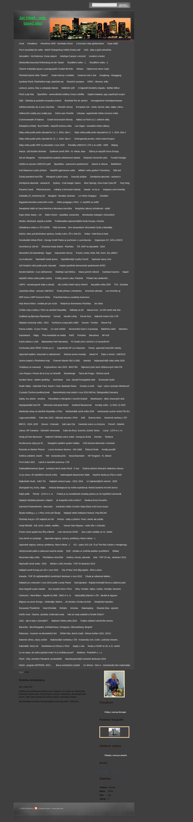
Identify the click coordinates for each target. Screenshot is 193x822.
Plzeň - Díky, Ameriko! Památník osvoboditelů (40, 659)
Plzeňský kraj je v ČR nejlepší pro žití (36, 519)
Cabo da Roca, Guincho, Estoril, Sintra (81, 430)
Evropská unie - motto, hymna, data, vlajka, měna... (100, 107)
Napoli (126, 272)
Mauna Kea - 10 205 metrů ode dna (103, 310)
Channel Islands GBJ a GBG (66, 360)
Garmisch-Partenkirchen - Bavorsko (36, 506)
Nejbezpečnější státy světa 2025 (109, 360)
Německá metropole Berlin (56, 405)
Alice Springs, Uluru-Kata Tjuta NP (100, 183)
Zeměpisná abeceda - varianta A (105, 176)
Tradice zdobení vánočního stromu (96, 621)
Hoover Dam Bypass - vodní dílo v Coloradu (84, 525)
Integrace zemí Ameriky (114, 189)
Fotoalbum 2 (114, 739)
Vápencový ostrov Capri (98, 69)
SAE (83, 417)
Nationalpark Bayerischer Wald (75, 475)
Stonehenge (69, 373)
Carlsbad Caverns (110, 272)
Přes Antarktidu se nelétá (54, 335)
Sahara (79, 69)
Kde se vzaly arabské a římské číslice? (86, 614)
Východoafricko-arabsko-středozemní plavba (59, 158)
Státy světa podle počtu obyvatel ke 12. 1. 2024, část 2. (100, 132)
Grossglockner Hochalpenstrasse (106, 100)
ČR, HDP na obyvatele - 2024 (91, 246)
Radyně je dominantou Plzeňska (75, 303)
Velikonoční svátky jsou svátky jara (35, 113)
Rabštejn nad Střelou (65, 272)
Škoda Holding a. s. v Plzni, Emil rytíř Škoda (39, 513)
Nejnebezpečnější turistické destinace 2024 (85, 659)
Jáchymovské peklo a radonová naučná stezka (41, 551)
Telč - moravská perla (55, 456)
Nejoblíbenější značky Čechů (74, 259)
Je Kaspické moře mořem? (68, 500)
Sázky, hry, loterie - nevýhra (32, 399)
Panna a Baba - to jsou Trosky (33, 329)
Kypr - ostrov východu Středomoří (113, 386)
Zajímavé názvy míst (101, 259)
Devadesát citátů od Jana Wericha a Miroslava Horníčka (45, 208)
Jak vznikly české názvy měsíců (73, 284)
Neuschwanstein (76, 456)
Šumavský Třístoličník (29, 608)
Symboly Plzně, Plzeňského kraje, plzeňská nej (41, 81)
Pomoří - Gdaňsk (116, 424)
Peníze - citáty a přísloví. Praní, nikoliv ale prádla (80, 519)
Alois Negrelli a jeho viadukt (32, 589)
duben (106, 771)
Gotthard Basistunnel (82, 405)
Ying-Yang (124, 183)
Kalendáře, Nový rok (28, 646)
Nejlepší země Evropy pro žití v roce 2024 (38, 570)
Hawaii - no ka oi (92, 189)
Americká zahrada (93, 291)
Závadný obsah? (45, 808)
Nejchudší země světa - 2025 (32, 563)
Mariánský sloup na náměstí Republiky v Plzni (40, 411)
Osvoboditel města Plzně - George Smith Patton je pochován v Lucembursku (55, 240)
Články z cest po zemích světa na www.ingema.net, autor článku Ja (116, 756)
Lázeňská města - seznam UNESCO (36, 291)
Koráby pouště (108, 449)
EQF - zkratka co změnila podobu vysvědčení (87, 551)
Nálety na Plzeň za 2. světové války (92, 119)
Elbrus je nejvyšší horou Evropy (104, 151)
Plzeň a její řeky (26, 94)
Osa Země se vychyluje (30, 538)
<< (101, 771)
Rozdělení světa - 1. (76, 62)
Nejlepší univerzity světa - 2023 (34, 322)
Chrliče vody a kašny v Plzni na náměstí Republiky (42, 310)
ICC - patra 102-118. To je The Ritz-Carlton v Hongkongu (100, 544)
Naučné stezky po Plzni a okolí (107, 475)
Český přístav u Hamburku (69, 291)
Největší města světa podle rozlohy (35, 278)
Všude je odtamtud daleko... (98, 576)
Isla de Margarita (27, 158)
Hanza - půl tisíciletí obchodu (32, 151)
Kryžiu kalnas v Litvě (28, 341)
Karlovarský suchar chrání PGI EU (113, 411)
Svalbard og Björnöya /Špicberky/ (34, 316)
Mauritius (123, 329)
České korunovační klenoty (60, 119)
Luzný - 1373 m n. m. (113, 430)
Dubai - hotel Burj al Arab (96, 234)
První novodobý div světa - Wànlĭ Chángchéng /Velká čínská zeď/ (50, 50)
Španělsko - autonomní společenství (71, 164)
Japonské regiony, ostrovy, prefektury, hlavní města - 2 (44, 544)
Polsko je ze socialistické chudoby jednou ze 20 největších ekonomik (89, 494)
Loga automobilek (27, 417)
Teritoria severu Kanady (75, 354)
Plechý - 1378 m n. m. (43, 494)
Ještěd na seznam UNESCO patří (35, 164)
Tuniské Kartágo (118, 158)
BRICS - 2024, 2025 (28, 424)
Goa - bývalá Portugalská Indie (80, 380)
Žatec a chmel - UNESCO (113, 354)
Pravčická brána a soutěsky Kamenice (71, 297)
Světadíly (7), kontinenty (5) (32, 196)
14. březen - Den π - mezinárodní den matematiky (106, 665)
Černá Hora (85, 316)
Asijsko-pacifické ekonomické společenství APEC (82, 265)
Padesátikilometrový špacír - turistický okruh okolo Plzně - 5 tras (49, 468)
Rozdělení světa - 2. (99, 62)
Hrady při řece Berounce (30, 437)
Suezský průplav (79, 176)
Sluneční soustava (75, 81)
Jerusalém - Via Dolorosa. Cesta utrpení (38, 56)
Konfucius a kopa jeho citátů (65, 322)
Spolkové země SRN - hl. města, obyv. (68, 151)
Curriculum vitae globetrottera (90, 43)
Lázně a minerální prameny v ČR (53, 462)
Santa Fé (93, 354)
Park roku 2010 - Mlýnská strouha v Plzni (58, 417)
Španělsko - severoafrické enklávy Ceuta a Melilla (60, 94)
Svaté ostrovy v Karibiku (62, 75)
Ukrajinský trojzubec (103, 602)
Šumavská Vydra (107, 380)
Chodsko (104, 196)
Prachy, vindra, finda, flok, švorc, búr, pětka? (96, 253)
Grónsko (74, 608)
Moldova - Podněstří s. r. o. (89, 652)
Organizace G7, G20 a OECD (108, 240)
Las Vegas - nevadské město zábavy (92, 126)
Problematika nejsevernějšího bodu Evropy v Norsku (79, 221)
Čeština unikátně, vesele (30, 456)
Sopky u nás (78, 646)
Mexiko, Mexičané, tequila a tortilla (35, 221)
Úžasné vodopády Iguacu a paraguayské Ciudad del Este (46, 69)
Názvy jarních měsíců (89, 272)
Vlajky (36, 335)
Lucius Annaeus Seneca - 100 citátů (65, 449)
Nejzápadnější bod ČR (29, 405)
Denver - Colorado (50, 424)
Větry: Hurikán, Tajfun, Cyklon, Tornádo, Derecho (98, 589)
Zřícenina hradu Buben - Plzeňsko (58, 246)
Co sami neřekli (58, 329)
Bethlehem (116, 164)
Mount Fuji (106, 322)
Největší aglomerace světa (62, 170)
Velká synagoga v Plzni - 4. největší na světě (78, 202)
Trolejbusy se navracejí (30, 367)
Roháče (63, 608)
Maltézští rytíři (68, 88)
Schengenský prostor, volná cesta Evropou (94, 139)
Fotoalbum (32, 43)
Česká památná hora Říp (31, 176)
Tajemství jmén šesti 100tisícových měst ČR (101, 367)
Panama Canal (26, 189)
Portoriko (81, 335)
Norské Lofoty (70, 316)
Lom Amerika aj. (113, 291)
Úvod (21, 43)
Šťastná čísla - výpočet (107, 608)
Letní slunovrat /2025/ (68, 532)
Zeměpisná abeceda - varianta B (34, 183)
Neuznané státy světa (29, 557)
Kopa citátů (112, 43)
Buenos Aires (95, 417)
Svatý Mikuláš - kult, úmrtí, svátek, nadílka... (39, 525)
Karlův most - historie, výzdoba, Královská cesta (41, 614)
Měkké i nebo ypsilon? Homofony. (94, 170)
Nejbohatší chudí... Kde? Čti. (32, 481)
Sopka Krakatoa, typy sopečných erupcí (106, 94)
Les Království (25, 259)
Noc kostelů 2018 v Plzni (60, 589)
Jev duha (98, 303)
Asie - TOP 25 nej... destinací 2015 (109, 557)
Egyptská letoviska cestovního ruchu (36, 202)
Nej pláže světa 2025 (101, 284)
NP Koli (105, 335)
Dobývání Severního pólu (95, 158)
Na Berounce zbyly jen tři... (31, 443)
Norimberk (58, 380)
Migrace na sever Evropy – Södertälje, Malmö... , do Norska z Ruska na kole (55, 602)
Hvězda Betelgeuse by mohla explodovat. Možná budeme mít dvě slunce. (83, 487)
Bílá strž (117, 170)
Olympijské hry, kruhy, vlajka (32, 487)
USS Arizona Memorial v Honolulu (99, 443)
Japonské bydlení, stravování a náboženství (39, 354)
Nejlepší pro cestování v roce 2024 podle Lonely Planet (45, 582)
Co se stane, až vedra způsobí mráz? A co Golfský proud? (46, 652)
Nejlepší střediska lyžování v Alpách (36, 500)
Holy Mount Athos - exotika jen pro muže (38, 303)
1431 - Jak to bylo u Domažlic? (33, 621)
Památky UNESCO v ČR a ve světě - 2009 (88, 145)
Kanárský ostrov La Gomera (91, 424)
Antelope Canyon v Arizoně (73, 56)
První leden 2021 (27, 462)
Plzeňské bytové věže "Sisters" (33, 75)
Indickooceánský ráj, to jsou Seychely (36, 107)
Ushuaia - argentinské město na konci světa (97, 113)
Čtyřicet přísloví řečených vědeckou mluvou (102, 468)
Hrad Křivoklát (49, 608)
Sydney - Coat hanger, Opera (67, 183)
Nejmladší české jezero (47, 259)
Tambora (109, 437)
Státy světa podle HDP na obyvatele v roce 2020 (42, 145)
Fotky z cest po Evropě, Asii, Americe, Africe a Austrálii (115, 713)
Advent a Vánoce (100, 164)
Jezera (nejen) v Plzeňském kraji (34, 360)
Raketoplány (87, 608)
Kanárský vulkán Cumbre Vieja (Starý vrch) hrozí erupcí (82, 506)
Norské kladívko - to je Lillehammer (35, 272)
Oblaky (115, 551)
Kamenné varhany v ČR (115, 417)
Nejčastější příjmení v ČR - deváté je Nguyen (96, 595)
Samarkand (24, 335)
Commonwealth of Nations (31, 119)
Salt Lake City (68, 424)
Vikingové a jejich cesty (57, 176)
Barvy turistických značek (68, 665)
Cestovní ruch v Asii (87, 75)
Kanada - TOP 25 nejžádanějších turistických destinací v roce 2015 (50, 576)
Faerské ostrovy (65, 107)
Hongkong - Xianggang (110, 75)
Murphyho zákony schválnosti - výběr (92, 208)
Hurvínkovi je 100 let (28, 246)
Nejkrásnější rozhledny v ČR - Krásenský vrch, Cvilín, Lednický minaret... (84, 640)
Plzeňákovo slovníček (53, 557)
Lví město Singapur (87, 196)
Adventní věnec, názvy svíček (33, 640)
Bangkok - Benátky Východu (61, 196)
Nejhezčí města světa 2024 (64, 621)
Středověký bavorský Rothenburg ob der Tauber (41, 62)
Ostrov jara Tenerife (64, 113)
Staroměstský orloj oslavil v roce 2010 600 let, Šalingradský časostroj (85, 392)
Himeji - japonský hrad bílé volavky (105, 348)
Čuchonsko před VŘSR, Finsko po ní (36, 348)
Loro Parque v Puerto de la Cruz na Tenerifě (39, 373)
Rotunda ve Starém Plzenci (32, 449)
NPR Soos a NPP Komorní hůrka (34, 297)
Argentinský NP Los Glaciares (71, 348)
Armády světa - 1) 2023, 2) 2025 (110, 405)
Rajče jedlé (24, 494)
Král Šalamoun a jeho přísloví (33, 170)
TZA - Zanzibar (121, 284)
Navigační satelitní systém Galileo (63, 443)
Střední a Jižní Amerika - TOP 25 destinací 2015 (72, 563)
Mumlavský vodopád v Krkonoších (98, 215)
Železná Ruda (91, 449)
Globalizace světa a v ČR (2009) (34, 227)
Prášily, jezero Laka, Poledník (69, 278)
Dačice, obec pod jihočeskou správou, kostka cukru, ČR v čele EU (50, 234)
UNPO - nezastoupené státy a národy (36, 284)
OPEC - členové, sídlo (97, 81)
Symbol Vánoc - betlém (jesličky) (34, 380)
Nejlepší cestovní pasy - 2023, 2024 (66, 481)
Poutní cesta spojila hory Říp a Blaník (36, 532)
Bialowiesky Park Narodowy (55, 341)
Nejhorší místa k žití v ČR (106, 316)
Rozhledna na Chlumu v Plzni (56, 646)
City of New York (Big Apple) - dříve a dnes (82, 570)
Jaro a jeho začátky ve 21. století (96, 532)
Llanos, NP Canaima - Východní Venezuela (39, 430)
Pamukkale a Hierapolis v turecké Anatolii (67, 399)
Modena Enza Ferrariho (96, 500)
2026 (113, 771)
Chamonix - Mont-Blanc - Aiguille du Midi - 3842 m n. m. (45, 595)
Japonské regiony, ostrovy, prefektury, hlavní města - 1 (69, 538)
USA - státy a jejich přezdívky (97, 50)
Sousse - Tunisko (90, 322)
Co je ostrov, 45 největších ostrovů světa (38, 475)
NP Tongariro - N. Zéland (99, 456)
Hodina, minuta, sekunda (78, 557)
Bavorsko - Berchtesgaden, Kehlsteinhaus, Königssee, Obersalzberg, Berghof (55, 627)
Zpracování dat (57, 808)
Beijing (114, 145)
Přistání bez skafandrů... (97, 278)
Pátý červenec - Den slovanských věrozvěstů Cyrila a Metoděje (82, 227)
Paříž (71, 335)
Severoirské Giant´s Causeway (83, 329)
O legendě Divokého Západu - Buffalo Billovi (99, 88)
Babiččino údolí (108, 329)
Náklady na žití (77, 310)
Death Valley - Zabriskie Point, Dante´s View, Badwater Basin (47, 386)
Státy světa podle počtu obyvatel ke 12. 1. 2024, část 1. (45, 132)
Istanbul (87, 360)
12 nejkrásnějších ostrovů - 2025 (101, 481)
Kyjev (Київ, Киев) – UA (30, 215)
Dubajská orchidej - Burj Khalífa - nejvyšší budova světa (45, 126)
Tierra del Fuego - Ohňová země (94, 373)
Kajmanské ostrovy (64, 253)
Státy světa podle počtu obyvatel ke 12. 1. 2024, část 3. (45, 139)
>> (117, 771)
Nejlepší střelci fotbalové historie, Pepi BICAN (85, 513)
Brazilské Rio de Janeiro (76, 100)
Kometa (98, 437)
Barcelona (94, 335)
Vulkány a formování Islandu (67, 189)
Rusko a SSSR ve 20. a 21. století (104, 646)
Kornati (57, 316)
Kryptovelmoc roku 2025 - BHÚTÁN (61, 367)
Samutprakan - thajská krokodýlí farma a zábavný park (99, 582)
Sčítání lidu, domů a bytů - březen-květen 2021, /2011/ (85, 633)
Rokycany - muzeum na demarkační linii (38, 633)
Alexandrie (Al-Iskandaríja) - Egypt (35, 253)
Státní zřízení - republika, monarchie (62, 215)
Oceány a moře (87, 386)
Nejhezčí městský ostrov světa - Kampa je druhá (68, 437)
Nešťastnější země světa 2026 (79, 411)
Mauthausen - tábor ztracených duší (108, 399)
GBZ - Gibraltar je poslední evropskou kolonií (40, 100)
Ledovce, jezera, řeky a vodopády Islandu (38, 88)
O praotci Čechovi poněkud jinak (34, 392)
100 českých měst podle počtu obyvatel (37, 265)
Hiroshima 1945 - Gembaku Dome (57, 43)
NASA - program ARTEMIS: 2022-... (36, 665)
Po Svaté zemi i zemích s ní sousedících (90, 341)
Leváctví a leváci (97, 56)
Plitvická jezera (43, 189)
